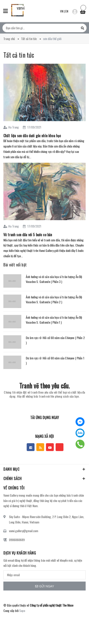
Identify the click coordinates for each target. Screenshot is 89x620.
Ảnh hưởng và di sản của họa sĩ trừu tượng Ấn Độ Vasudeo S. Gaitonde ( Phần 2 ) (54, 299)
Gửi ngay (44, 586)
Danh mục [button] (44, 469)
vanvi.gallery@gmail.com (23, 530)
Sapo (22, 610)
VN (61, 11)
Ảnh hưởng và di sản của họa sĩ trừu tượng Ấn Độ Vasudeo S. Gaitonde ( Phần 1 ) (54, 320)
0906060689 (17, 539)
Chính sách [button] (44, 478)
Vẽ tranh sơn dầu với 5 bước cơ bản (27, 234)
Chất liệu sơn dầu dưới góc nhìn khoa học (32, 135)
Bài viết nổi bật (15, 265)
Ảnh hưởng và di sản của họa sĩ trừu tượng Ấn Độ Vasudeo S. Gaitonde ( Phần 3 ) (54, 279)
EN (66, 11)
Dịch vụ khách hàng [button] (19, 553)
